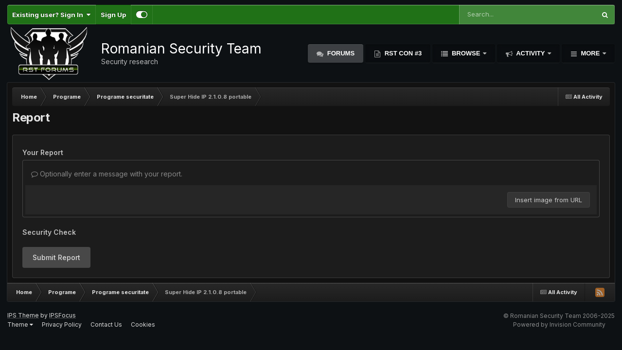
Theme (20, 324)
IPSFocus (62, 315)
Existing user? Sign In (51, 14)
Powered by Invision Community (559, 324)
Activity (531, 53)
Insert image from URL (548, 200)
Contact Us (106, 324)
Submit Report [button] (56, 257)
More (590, 53)
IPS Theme (23, 315)
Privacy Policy (62, 324)
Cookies (143, 324)
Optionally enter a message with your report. (106, 174)
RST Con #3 (402, 53)
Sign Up (113, 14)
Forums (340, 53)
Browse (466, 53)
